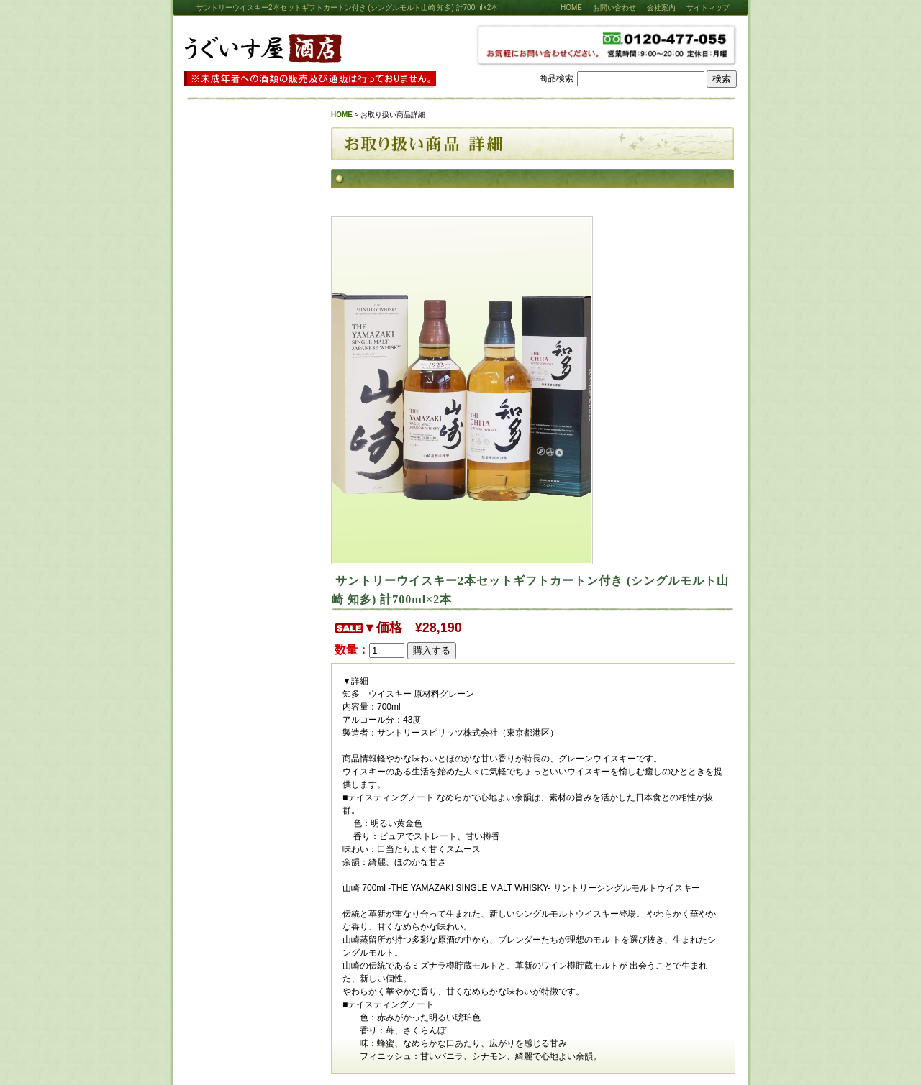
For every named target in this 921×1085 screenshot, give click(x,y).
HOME (571, 8)
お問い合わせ (614, 8)
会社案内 (661, 8)
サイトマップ (708, 8)
